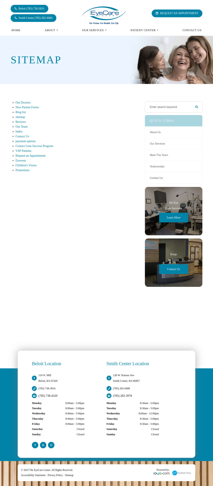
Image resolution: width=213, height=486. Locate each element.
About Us (156, 132)
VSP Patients (23, 150)
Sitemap (69, 475)
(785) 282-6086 (121, 388)
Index (18, 131)
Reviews (20, 121)
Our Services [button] (94, 30)
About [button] (51, 30)
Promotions (22, 170)
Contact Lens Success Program (34, 146)
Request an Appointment (30, 155)
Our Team (21, 126)
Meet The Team (160, 155)
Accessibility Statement (33, 475)
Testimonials (158, 166)
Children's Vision (25, 165)
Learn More (173, 217)
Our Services (158, 143)
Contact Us (192, 30)
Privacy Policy (55, 475)
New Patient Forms (27, 107)
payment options (25, 141)
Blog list (20, 112)
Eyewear (20, 160)
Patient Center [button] (144, 30)
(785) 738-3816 (46, 388)
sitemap (20, 117)
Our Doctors (23, 102)
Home (15, 30)
